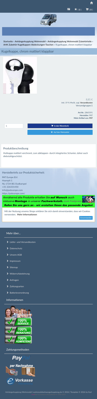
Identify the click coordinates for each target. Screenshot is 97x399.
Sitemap (12, 267)
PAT (91, 118)
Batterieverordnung (17, 292)
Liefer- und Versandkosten (21, 242)
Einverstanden (86, 218)
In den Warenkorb (60, 126)
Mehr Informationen (27, 214)
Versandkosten (86, 102)
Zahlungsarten (15, 286)
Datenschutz (14, 248)
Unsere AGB (14, 254)
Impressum (13, 261)
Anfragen (12, 280)
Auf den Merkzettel (60, 132)
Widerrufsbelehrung (18, 273)
